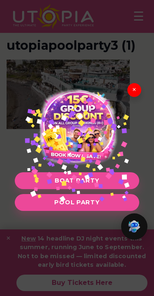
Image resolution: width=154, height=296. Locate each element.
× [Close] (134, 90)
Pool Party (76, 202)
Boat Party (77, 180)
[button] (134, 226)
